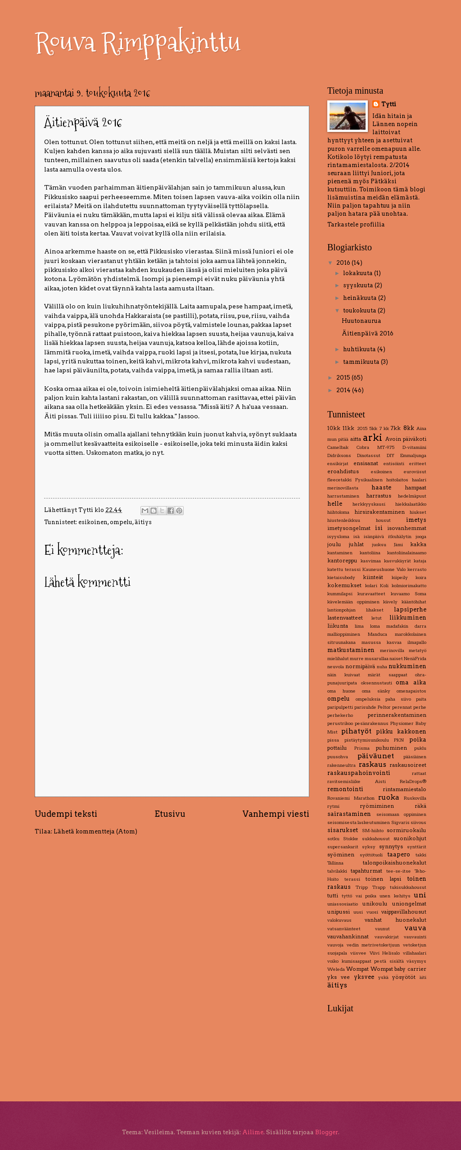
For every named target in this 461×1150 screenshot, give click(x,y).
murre (357, 658)
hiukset (418, 512)
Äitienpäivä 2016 (367, 333)
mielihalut (338, 658)
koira (421, 577)
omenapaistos (411, 691)
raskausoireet (407, 765)
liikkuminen (407, 617)
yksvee (364, 976)
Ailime (252, 1132)
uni (420, 895)
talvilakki (337, 871)
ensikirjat (337, 463)
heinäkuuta (360, 297)
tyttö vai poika (359, 896)
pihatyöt (356, 731)
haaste (381, 487)
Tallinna (335, 863)
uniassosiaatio (342, 904)
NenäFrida (415, 658)
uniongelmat (409, 904)
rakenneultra (341, 765)
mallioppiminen (343, 634)
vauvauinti (415, 937)
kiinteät (373, 577)
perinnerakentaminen (397, 715)
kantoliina (370, 553)
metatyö (417, 650)
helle (334, 503)
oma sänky (376, 691)
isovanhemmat (406, 528)
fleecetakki (339, 480)
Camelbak (337, 447)
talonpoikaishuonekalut (394, 863)
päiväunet (375, 756)
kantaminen (340, 553)
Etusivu (169, 814)
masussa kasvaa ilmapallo (394, 642)
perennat (402, 707)
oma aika (411, 682)
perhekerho (340, 715)
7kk (396, 428)
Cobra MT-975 (375, 447)
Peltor (384, 707)
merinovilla (392, 650)
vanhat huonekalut (395, 920)
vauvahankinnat (348, 936)
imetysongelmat (349, 528)
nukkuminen (407, 666)
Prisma (362, 748)
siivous (418, 822)
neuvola (335, 667)
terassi (352, 879)
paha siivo (398, 699)
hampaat (415, 487)
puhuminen (391, 748)
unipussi (338, 912)
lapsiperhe (410, 609)
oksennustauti (376, 683)
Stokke (350, 839)
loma (375, 626)
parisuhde (365, 707)
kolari (371, 586)
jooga (421, 536)
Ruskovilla (415, 798)
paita (421, 699)
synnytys (391, 846)
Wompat (357, 969)
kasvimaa (371, 561)
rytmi (333, 806)
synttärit (416, 847)
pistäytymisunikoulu (366, 740)
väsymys (416, 961)
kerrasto (416, 569)
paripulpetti (340, 707)
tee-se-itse (398, 871)
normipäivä (360, 666)
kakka (418, 544)
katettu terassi (344, 569)
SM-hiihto (373, 830)
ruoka (388, 797)
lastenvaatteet (345, 618)
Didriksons (339, 455)
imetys (416, 519)
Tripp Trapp (370, 887)
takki (421, 855)
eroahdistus (343, 471)
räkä (420, 806)
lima (359, 626)
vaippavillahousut (403, 912)
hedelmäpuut (412, 496)
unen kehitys (395, 896)
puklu (420, 748)
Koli (384, 586)
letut (376, 618)
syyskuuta (359, 285)
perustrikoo (340, 723)
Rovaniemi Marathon (351, 798)
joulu (334, 544)
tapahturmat (366, 871)
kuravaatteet (371, 594)
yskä (383, 977)
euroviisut (415, 472)
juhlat (356, 544)
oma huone (341, 691)
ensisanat (365, 463)
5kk (373, 428)
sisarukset (342, 830)
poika (417, 739)
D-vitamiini (414, 447)
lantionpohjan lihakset (355, 610)
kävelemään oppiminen (353, 602)
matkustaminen (351, 650)
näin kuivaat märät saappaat (367, 675)
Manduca (377, 634)
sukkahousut (376, 839)
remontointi (345, 789)
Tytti (388, 104)
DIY (390, 455)
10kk (333, 428)
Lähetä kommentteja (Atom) (95, 831)
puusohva (337, 757)
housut (383, 520)
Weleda (336, 969)
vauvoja (335, 945)
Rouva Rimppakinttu (138, 42)
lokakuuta (358, 273)
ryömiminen (377, 806)
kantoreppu (342, 560)
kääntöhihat (414, 602)
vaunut (382, 929)
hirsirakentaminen (379, 512)
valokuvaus (339, 920)
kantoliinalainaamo (406, 553)
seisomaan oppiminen (401, 814)
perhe (419, 707)
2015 (344, 377)
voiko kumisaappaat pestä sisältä (365, 961)
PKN (399, 740)
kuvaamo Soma (408, 594)
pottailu (337, 748)
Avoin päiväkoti (405, 439)
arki (372, 437)
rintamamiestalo (404, 789)
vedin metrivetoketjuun (373, 945)
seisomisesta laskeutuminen (358, 822)
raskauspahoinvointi (358, 773)
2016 (344, 262)
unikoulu (375, 904)
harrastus (378, 496)
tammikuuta (362, 361)
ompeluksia (368, 699)
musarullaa (377, 658)
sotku (333, 839)
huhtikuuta (360, 349)
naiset (396, 658)
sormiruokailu (406, 830)
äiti (423, 977)
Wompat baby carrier (399, 969)
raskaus (372, 764)
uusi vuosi (365, 912)
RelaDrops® (413, 781)
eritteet (417, 463)
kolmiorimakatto (409, 586)
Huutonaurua (361, 320)
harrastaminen (343, 496)
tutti (332, 895)
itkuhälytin (399, 536)
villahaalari (414, 953)
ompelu (121, 522)
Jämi (398, 545)
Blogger (326, 1132)
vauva (415, 928)
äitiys (143, 522)
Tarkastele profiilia (356, 224)
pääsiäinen (414, 757)
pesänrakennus (372, 723)
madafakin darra (406, 626)
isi (379, 528)
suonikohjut (409, 838)
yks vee (338, 977)
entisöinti (394, 463)
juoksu (379, 545)
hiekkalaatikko (410, 504)
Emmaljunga (413, 455)
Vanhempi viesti (276, 814)
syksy (368, 847)
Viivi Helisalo (385, 953)
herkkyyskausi (369, 504)
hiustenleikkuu (343, 520)
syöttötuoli (371, 855)
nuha (382, 667)
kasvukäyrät (397, 561)
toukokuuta (360, 310)
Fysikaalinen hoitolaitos (381, 480)
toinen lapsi (383, 879)
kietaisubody (341, 577)
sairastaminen (349, 813)
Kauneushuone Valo (384, 569)
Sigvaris (400, 822)
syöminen (340, 854)
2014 (344, 390)
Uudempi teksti (66, 814)
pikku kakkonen (401, 731)
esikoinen (93, 522)
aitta (355, 439)
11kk (348, 428)
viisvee (358, 953)
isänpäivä (374, 536)
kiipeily (400, 577)
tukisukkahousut (408, 887)
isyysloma (338, 536)
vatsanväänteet (344, 929)
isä (356, 536)
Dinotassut (368, 455)
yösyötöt (404, 977)
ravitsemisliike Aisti (356, 781)
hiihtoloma (338, 512)
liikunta (337, 626)
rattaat (419, 773)
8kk (408, 428)
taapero (398, 854)
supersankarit (342, 847)
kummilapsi (340, 594)
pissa (333, 740)
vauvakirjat (387, 937)
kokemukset (344, 585)
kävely (390, 602)
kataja (420, 561)
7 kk (384, 428)
